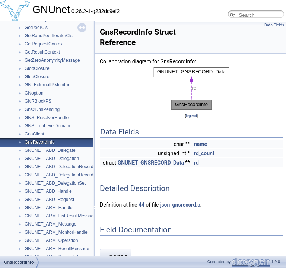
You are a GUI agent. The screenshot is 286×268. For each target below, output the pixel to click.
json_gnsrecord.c (180, 205)
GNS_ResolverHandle (47, 117)
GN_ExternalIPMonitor (47, 84)
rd (196, 163)
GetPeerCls (36, 27)
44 (141, 205)
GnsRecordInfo (40, 142)
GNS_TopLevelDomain (47, 125)
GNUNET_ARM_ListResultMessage (60, 215)
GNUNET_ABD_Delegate (50, 150)
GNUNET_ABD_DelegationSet (55, 183)
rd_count (204, 153)
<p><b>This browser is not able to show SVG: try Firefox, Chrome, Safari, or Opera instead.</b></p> (191, 89)
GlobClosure (37, 68)
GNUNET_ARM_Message (50, 224)
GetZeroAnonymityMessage (52, 60)
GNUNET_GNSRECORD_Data (151, 163)
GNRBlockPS (38, 101)
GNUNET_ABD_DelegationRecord (59, 166)
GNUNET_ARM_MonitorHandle (56, 232)
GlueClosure (37, 76)
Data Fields (274, 25)
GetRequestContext (44, 44)
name (200, 144)
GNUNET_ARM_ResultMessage (57, 248)
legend (191, 116)
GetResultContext (42, 52)
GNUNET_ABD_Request (49, 199)
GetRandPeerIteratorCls (49, 35)
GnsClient (34, 134)
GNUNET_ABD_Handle (48, 191)
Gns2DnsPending (42, 109)
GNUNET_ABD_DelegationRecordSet (62, 175)
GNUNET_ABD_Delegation (52, 158)
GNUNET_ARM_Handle (49, 207)
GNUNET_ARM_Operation (51, 240)
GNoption (34, 93)
